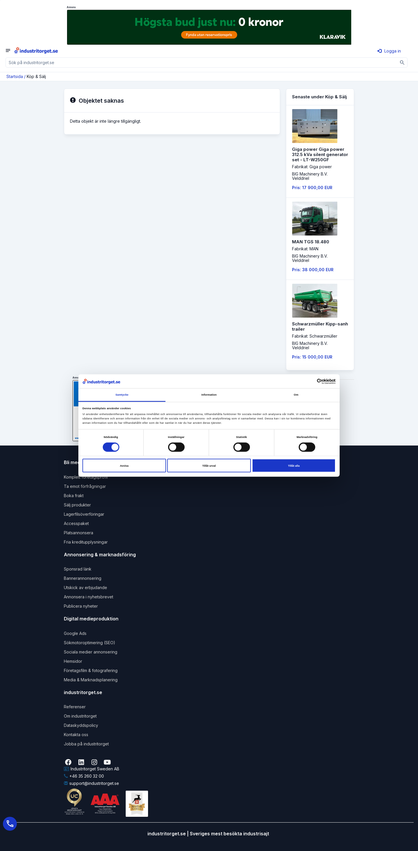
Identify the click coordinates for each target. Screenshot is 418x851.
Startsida (14, 76)
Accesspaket (76, 523)
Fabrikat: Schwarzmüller (314, 336)
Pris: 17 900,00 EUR (312, 187)
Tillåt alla (294, 465)
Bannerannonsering (82, 578)
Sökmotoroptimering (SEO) (89, 642)
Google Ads (75, 633)
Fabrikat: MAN (305, 248)
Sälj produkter (77, 504)
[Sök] (402, 62)
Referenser (75, 706)
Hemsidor (73, 661)
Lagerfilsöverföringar (84, 514)
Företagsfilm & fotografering (91, 670)
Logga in (389, 50)
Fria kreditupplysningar (86, 541)
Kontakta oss (76, 734)
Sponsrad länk (77, 568)
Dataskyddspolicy (81, 725)
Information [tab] (209, 394)
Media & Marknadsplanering (91, 679)
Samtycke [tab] (122, 394)
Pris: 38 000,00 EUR (313, 269)
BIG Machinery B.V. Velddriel (310, 176)
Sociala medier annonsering (90, 651)
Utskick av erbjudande (85, 587)
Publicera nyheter (81, 606)
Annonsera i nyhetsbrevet (88, 596)
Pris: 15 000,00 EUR (312, 356)
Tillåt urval (209, 465)
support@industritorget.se (91, 783)
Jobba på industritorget (86, 743)
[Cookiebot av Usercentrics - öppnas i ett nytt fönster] (310, 381)
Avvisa (124, 465)
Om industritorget (80, 716)
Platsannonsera (78, 532)
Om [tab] (296, 394)
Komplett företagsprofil (86, 477)
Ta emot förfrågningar (85, 486)
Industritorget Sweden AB (91, 768)
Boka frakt (74, 495)
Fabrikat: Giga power (312, 166)
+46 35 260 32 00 (84, 776)
